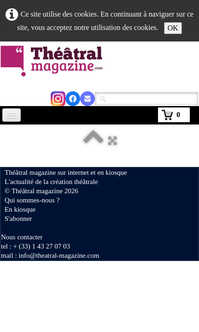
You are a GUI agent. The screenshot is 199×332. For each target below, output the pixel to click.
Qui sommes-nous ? (32, 200)
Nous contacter (21, 237)
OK (173, 28)
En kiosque (20, 209)
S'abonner (18, 218)
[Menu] (11, 115)
